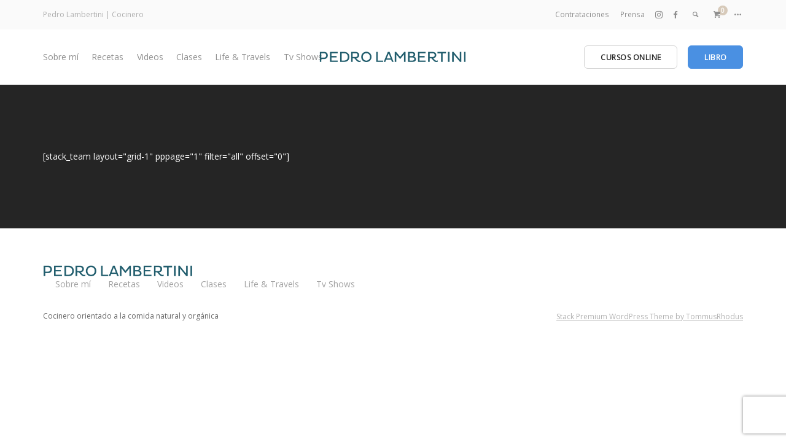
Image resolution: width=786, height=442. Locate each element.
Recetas (107, 57)
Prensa (632, 14)
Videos (150, 57)
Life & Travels (242, 57)
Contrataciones (583, 14)
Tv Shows (303, 57)
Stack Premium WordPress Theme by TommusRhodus (649, 316)
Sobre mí (61, 57)
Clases (189, 57)
